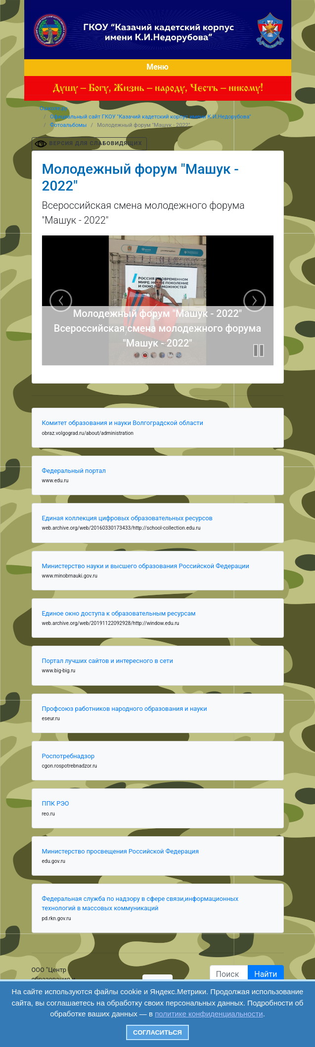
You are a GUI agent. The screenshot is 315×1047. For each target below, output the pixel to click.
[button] (258, 350)
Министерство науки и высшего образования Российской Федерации (145, 566)
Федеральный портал (74, 470)
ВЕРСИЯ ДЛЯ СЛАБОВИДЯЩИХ (95, 143)
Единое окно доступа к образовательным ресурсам (119, 613)
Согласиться (157, 1032)
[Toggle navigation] (157, 67)
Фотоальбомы (68, 125)
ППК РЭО (55, 803)
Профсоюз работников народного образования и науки (124, 708)
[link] (136, 355)
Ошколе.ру (53, 108)
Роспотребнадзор (68, 756)
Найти (265, 974)
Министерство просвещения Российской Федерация (120, 851)
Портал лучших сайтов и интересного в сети (107, 660)
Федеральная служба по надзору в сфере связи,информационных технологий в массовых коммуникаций (140, 903)
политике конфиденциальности (209, 1013)
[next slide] (254, 300)
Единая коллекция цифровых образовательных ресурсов (127, 518)
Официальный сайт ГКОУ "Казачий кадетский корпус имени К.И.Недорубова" (150, 117)
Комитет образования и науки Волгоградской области (122, 423)
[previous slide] (60, 300)
